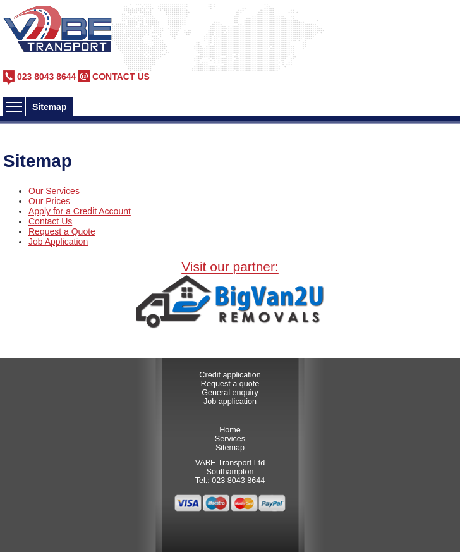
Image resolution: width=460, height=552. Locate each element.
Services (230, 438)
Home (230, 430)
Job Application (58, 241)
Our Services (54, 191)
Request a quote (230, 383)
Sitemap (230, 447)
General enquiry (230, 392)
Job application (230, 401)
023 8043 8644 (46, 76)
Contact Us (50, 221)
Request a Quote (61, 231)
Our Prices (49, 201)
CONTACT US (121, 76)
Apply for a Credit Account (79, 211)
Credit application (229, 375)
